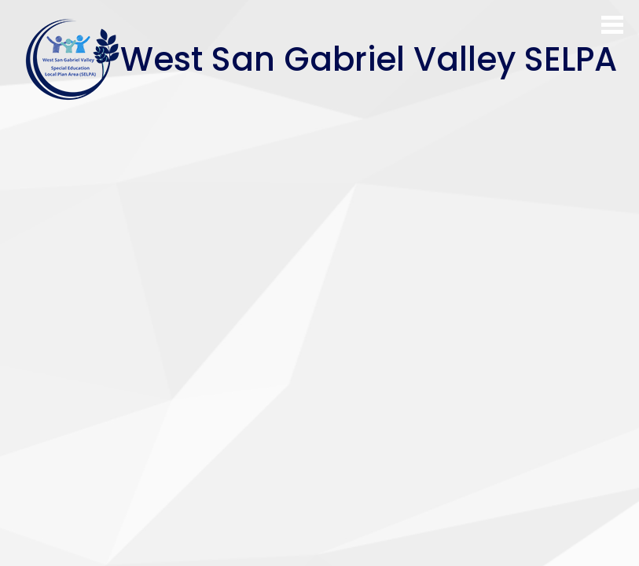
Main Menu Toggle (612, 25)
